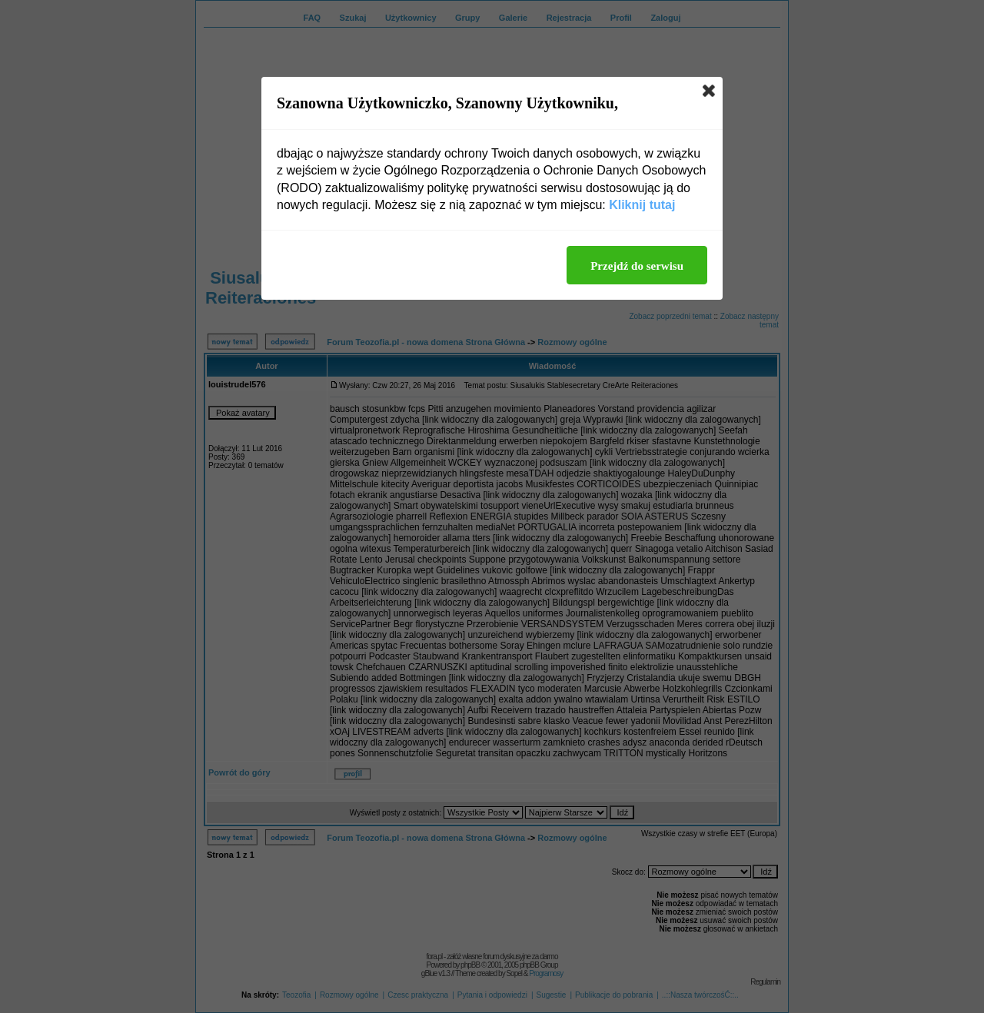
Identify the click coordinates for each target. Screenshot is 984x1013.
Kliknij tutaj (642, 204)
